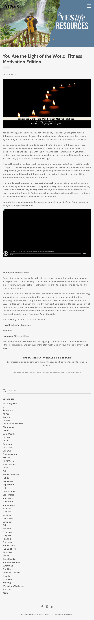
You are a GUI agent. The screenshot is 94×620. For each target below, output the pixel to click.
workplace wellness (13, 586)
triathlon (7, 579)
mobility (6, 511)
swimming (8, 566)
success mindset (11, 562)
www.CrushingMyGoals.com (17, 325)
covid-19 (7, 447)
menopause (9, 505)
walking (7, 582)
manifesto (8, 498)
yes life (7, 589)
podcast (6, 68)
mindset (7, 508)
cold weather (10, 434)
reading (7, 539)
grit (4, 471)
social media (9, 559)
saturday (7, 552)
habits (6, 478)
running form (10, 549)
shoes (6, 555)
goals (5, 467)
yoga (5, 593)
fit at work (8, 461)
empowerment (10, 454)
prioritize (7, 532)
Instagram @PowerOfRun (16, 336)
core (5, 440)
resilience (8, 542)
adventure (8, 410)
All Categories (10, 403)
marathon (8, 501)
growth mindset (11, 474)
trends (6, 576)
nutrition (7, 515)
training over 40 (11, 572)
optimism (7, 522)
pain (5, 525)
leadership (8, 495)
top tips (7, 569)
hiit (4, 488)
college (6, 437)
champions (8, 427)
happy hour (8, 484)
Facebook (8, 330)
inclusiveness (10, 491)
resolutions (9, 545)
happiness (8, 481)
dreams (7, 451)
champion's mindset (13, 423)
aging (6, 413)
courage (7, 444)
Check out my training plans (29, 189)
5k (4, 407)
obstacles (8, 518)
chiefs (6, 430)
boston (6, 417)
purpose (7, 535)
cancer (6, 420)
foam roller (9, 464)
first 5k (6, 457)
